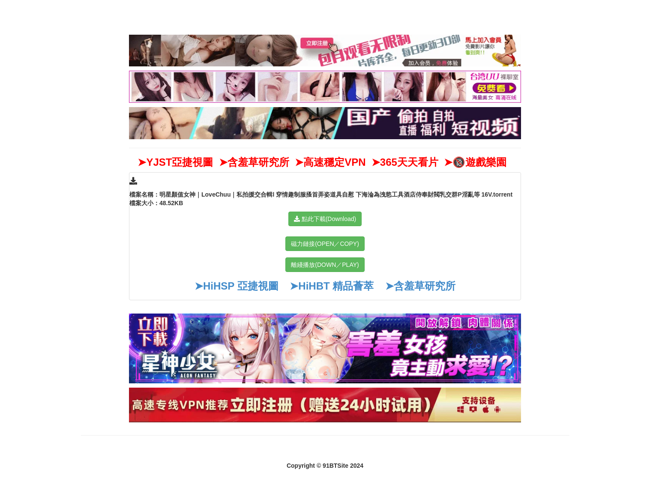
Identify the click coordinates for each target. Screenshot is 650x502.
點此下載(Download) (325, 218)
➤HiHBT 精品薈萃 (332, 286)
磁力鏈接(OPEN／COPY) (325, 243)
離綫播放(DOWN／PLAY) (325, 264)
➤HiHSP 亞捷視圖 (237, 286)
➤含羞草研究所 (420, 286)
